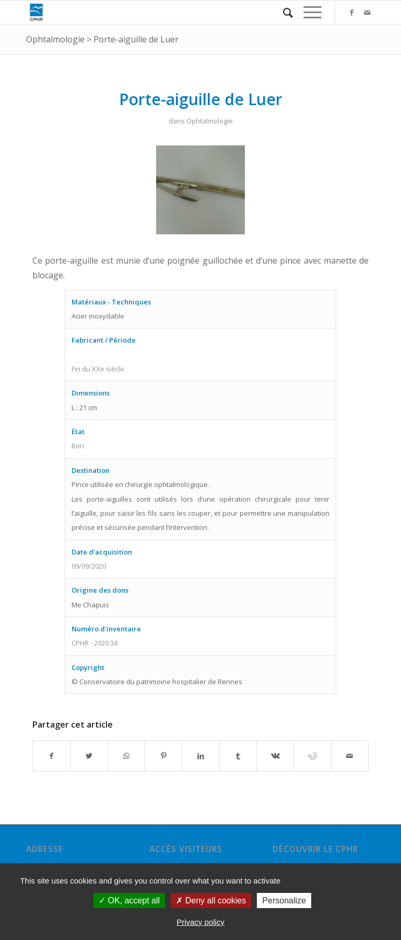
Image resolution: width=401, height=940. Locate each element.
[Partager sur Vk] (275, 756)
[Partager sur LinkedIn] (200, 756)
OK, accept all (129, 900)
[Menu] (307, 12)
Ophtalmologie (55, 39)
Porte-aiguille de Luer (136, 39)
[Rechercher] (283, 12)
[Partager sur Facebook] (51, 756)
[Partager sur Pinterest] (163, 756)
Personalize (284, 900)
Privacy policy (200, 922)
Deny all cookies (211, 900)
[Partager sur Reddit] (312, 756)
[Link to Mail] (367, 12)
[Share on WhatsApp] (126, 756)
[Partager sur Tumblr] (238, 756)
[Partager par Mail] (350, 756)
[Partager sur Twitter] (88, 756)
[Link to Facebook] (351, 12)
